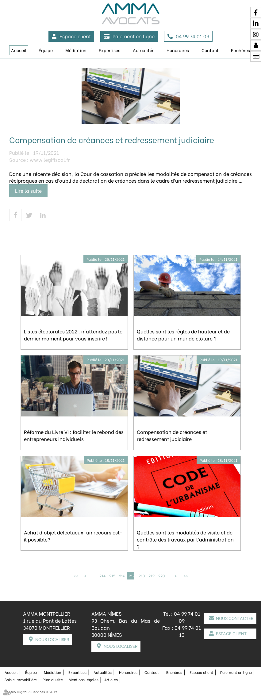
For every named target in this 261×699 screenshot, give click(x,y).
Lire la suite (28, 190)
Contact (210, 50)
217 (131, 575)
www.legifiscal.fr (50, 159)
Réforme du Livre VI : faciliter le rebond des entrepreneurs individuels (74, 435)
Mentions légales (83, 679)
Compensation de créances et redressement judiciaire (172, 435)
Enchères (174, 672)
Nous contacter (234, 618)
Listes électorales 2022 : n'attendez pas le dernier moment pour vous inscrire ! (73, 335)
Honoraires (178, 50)
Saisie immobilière (21, 679)
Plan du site (53, 679)
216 (122, 575)
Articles (111, 679)
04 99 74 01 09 (192, 36)
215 (112, 575)
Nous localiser (52, 639)
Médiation (75, 50)
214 (102, 575)
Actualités (143, 50)
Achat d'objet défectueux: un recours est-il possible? (73, 536)
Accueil (18, 50)
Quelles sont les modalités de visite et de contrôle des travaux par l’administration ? (185, 539)
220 (161, 575)
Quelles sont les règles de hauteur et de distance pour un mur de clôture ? (183, 335)
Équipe (46, 50)
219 (151, 575)
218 (141, 575)
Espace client (75, 36)
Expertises (109, 50)
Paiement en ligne (134, 36)
